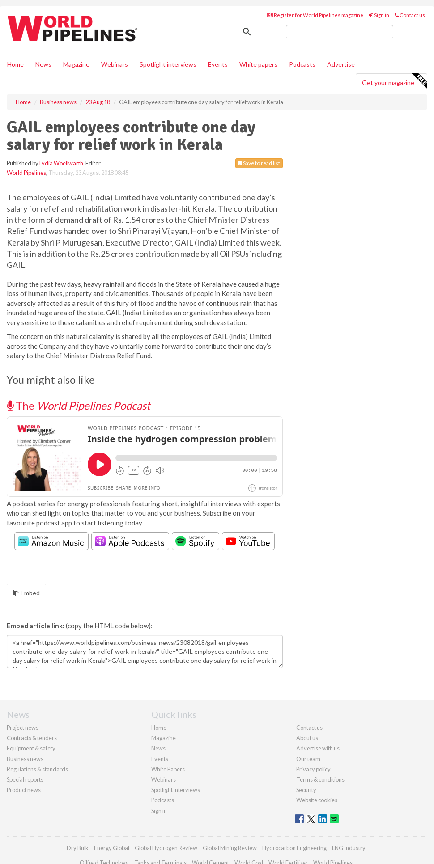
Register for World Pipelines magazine (315, 15)
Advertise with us (318, 748)
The (78, 405)
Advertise (341, 64)
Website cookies (316, 800)
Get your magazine (394, 81)
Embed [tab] (26, 593)
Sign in (379, 15)
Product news (24, 789)
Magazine (76, 64)
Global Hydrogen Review (166, 847)
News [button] (43, 64)
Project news (22, 727)
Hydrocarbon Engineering (294, 847)
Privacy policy (313, 769)
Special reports (25, 779)
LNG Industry (349, 847)
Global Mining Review (230, 847)
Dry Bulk (78, 847)
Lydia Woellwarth (61, 163)
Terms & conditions (320, 779)
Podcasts (302, 64)
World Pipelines (26, 172)
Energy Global (111, 847)
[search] (339, 31)
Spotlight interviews (168, 64)
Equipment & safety (31, 748)
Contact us (410, 15)
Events (218, 64)
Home (15, 64)
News (158, 748)
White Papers (168, 769)
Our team (308, 758)
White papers (258, 64)
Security (306, 789)
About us (307, 737)
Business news (25, 758)
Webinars (114, 64)
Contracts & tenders (32, 737)
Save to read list (259, 163)
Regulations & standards (37, 769)
